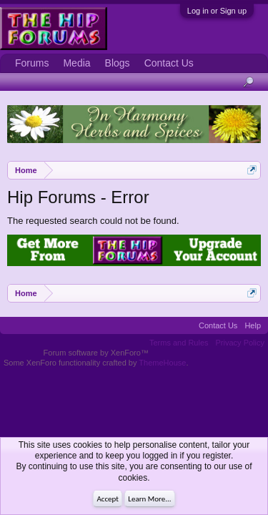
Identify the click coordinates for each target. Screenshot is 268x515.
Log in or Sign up (217, 10)
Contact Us (169, 63)
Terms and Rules (179, 342)
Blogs (117, 63)
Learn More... (149, 499)
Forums (32, 63)
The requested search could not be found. (93, 220)
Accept (107, 499)
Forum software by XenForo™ (96, 352)
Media (76, 63)
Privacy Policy (240, 342)
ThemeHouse (162, 362)
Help (252, 325)
